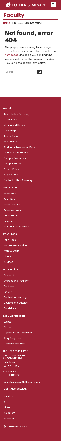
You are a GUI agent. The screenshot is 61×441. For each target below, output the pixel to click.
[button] (53, 4)
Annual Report (12, 136)
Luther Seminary (27, 5)
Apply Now (9, 199)
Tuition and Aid (12, 204)
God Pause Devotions (16, 245)
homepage (12, 55)
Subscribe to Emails (15, 343)
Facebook (9, 396)
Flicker (7, 407)
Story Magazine (12, 338)
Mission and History (14, 125)
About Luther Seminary (17, 114)
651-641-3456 (11, 365)
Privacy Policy (11, 169)
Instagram (9, 412)
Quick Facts (10, 119)
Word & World (11, 251)
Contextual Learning (15, 297)
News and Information (16, 152)
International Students (16, 226)
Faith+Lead (10, 240)
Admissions (10, 193)
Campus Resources (15, 158)
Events (7, 321)
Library (7, 256)
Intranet (8, 262)
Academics (10, 275)
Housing (8, 221)
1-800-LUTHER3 (12, 375)
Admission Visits (12, 210)
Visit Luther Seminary (15, 389)
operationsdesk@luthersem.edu (22, 382)
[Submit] (39, 72)
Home (6, 23)
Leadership (10, 130)
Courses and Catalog (16, 302)
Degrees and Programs (17, 280)
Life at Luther (11, 215)
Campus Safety (12, 163)
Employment (11, 174)
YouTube (9, 418)
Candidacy (10, 308)
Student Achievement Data (19, 147)
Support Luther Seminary (18, 332)
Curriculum (10, 286)
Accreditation (11, 141)
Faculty (8, 291)
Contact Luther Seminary (18, 180)
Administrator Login (17, 426)
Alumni (7, 327)
